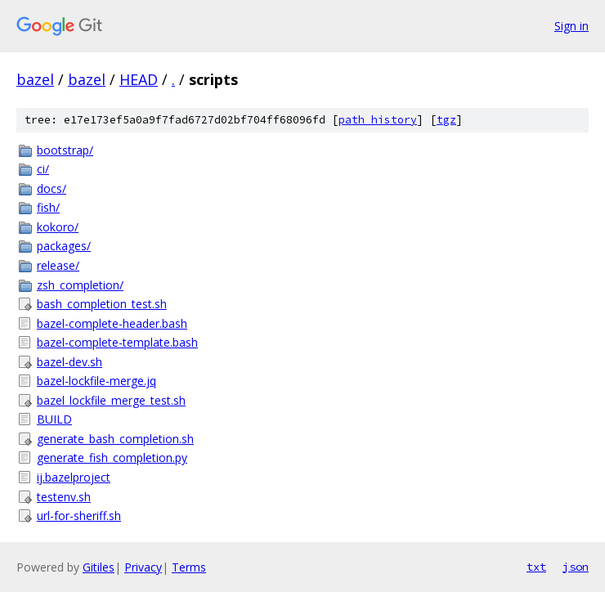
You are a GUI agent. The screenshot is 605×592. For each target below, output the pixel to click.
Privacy (143, 567)
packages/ (64, 245)
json (575, 566)
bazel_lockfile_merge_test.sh (111, 400)
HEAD (138, 79)
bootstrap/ (65, 150)
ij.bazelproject (73, 477)
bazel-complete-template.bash (117, 342)
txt (536, 566)
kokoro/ (57, 227)
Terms (189, 567)
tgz (446, 120)
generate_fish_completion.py (112, 457)
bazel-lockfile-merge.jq (96, 380)
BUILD (54, 419)
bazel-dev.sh (69, 362)
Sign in (571, 26)
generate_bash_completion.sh (115, 438)
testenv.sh (64, 497)
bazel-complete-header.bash (112, 323)
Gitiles (98, 567)
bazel (35, 79)
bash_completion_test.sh (102, 304)
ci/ (43, 169)
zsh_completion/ (80, 285)
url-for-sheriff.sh (79, 515)
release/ (58, 265)
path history (377, 120)
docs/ (51, 188)
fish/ (48, 207)
